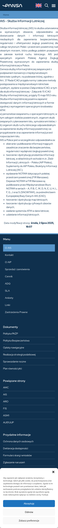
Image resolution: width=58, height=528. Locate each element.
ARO (5, 401)
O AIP (8, 262)
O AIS (8, 247)
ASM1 (6, 415)
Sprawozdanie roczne (14, 361)
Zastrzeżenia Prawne (16, 312)
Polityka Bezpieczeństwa (16, 340)
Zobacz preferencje (29, 520)
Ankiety (9, 297)
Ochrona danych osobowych (18, 441)
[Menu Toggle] (54, 5)
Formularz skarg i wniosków (17, 455)
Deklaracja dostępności (15, 448)
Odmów (29, 512)
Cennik (9, 276)
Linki (7, 305)
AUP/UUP (8, 422)
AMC (6, 387)
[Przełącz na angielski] (39, 5)
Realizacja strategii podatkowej (19, 354)
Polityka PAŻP (10, 333)
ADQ (7, 283)
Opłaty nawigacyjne (13, 347)
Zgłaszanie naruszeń (14, 462)
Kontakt (9, 255)
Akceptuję (29, 503)
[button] (53, 471)
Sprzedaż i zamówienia (17, 269)
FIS (5, 408)
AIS (5, 394)
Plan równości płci (12, 368)
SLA (7, 290)
